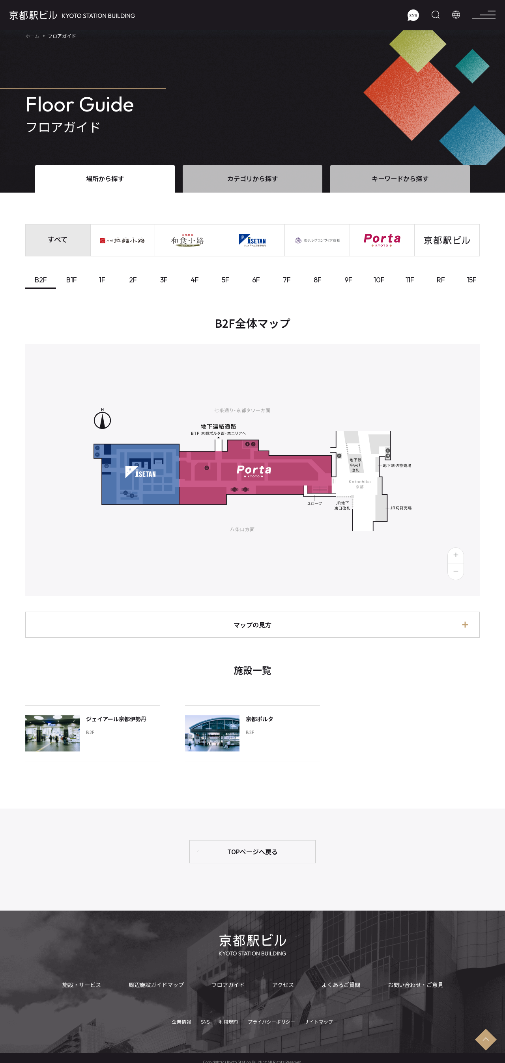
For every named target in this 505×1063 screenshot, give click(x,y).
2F (133, 279)
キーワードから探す (400, 178)
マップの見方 (252, 624)
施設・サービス (83, 985)
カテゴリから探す (252, 178)
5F (225, 279)
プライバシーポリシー (271, 1017)
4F (195, 279)
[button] (456, 556)
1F (102, 279)
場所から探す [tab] (105, 178)
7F (287, 279)
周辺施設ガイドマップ (157, 985)
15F (472, 279)
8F (318, 279)
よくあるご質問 (338, 985)
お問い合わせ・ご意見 (413, 985)
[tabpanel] (252, 552)
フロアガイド (229, 985)
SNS (205, 1017)
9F (348, 279)
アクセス (282, 985)
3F (164, 279)
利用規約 (228, 1017)
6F (256, 279)
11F (410, 279)
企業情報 (181, 1017)
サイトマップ (319, 1017)
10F (379, 279)
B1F (71, 279)
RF (441, 279)
